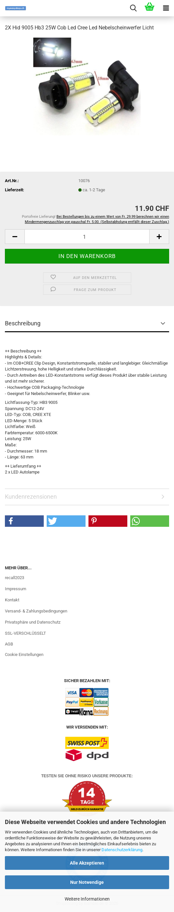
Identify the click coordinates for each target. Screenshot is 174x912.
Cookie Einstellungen (24, 654)
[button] (14, 236)
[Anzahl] (87, 236)
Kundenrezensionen (31, 496)
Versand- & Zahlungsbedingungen (36, 611)
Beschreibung (22, 323)
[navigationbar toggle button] (166, 8)
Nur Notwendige (87, 882)
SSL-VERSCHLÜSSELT (25, 633)
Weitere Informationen (87, 899)
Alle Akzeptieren (87, 863)
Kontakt (12, 599)
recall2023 (14, 577)
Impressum (15, 588)
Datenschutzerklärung (122, 849)
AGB (9, 644)
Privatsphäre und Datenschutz (32, 622)
